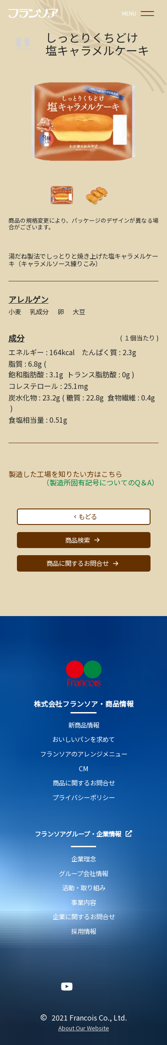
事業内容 (83, 902)
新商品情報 (83, 725)
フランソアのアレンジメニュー (83, 754)
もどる (84, 516)
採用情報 (83, 931)
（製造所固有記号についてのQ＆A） (100, 482)
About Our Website (83, 1028)
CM (84, 769)
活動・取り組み (84, 888)
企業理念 (83, 859)
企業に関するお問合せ (84, 917)
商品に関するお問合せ (83, 563)
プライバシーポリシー (84, 797)
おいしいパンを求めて (83, 739)
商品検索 (83, 540)
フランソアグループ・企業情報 (83, 834)
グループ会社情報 (83, 873)
